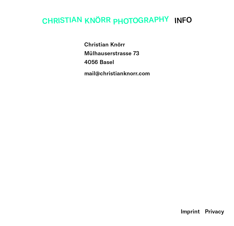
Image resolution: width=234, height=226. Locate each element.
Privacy (214, 211)
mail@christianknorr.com (117, 73)
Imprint (190, 211)
